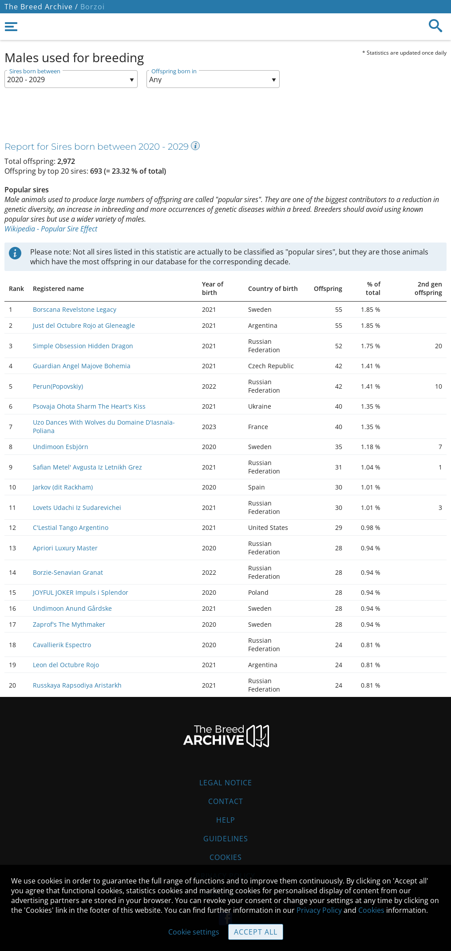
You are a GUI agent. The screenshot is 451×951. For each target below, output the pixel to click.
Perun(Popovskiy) (58, 386)
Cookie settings (193, 932)
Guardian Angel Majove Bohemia (82, 366)
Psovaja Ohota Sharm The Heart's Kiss (89, 406)
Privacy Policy (319, 910)
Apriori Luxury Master (65, 548)
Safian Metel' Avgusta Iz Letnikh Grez (87, 467)
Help (225, 820)
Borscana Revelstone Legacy (74, 309)
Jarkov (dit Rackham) (63, 487)
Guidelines (225, 839)
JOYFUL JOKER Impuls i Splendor (80, 592)
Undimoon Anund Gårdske (72, 608)
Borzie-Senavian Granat (68, 572)
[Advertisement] (215, 117)
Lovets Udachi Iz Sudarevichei (77, 507)
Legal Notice (225, 783)
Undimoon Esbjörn (60, 446)
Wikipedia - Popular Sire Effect (50, 229)
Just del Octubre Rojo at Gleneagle (84, 325)
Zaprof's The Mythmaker (69, 624)
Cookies (226, 857)
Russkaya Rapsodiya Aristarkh (77, 685)
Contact (225, 801)
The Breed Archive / (41, 7)
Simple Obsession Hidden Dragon (83, 346)
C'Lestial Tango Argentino (70, 527)
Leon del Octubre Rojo (66, 665)
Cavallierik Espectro (62, 645)
